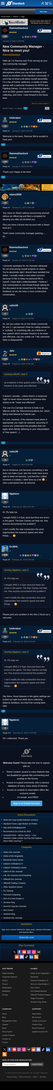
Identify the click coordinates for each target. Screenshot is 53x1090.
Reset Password (38, 1028)
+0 (5, 502)
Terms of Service (25, 1077)
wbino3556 (15, 194)
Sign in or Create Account (26, 803)
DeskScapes (7, 988)
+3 (5, 314)
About (4, 1014)
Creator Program (8, 1035)
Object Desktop (8, 973)
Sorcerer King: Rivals (38, 1002)
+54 (4, 126)
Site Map (43, 1077)
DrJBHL (13, 546)
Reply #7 (6, 465)
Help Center (36, 1014)
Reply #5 (6, 318)
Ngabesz (14, 493)
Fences (5, 984)
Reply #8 (6, 507)
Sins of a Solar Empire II (39, 984)
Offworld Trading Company (40, 995)
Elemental (34, 977)
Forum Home (5, 17)
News (4, 1028)
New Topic (43, 11)
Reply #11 (7, 733)
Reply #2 (6, 166)
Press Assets (7, 1032)
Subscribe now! (26, 937)
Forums (5, 1042)
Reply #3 (6, 208)
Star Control (35, 988)
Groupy (5, 995)
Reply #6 (6, 364)
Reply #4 (6, 260)
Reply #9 (6, 560)
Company (7, 1009)
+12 (4, 203)
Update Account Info (39, 1032)
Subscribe (37, 1064)
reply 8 (25, 570)
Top (50, 131)
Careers (5, 1024)
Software (7, 969)
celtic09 (13, 305)
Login (23, 17)
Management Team (9, 1021)
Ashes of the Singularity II (40, 973)
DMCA (35, 1077)
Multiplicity (6, 991)
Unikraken (15, 118)
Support (36, 1009)
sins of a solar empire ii (40, 103)
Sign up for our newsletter (17, 1060)
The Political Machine (38, 991)
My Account (36, 1017)
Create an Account (39, 1021)
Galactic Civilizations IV (39, 980)
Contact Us (6, 1039)
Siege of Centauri (37, 998)
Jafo (11, 350)
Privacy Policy (12, 1077)
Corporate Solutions (9, 977)
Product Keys (37, 1024)
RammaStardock (18, 28)
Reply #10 (7, 642)
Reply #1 (6, 131)
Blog (4, 1017)
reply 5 (24, 374)
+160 (5, 36)
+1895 (5, 359)
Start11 (5, 980)
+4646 (5, 555)
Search (15, 17)
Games (33, 969)
